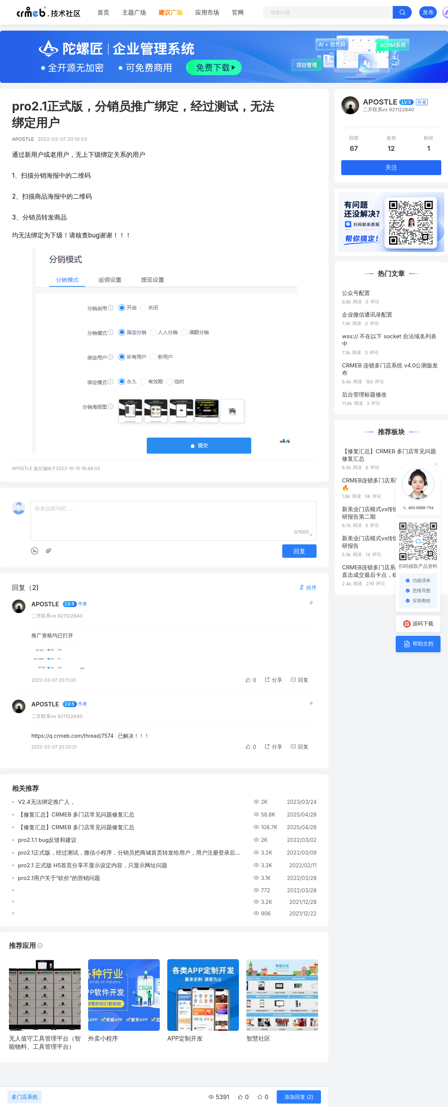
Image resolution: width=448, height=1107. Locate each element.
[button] (308, 587)
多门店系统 (25, 1097)
